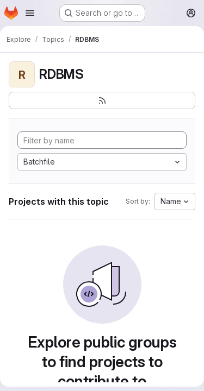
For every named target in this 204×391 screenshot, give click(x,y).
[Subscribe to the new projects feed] (102, 100)
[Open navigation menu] (30, 13)
